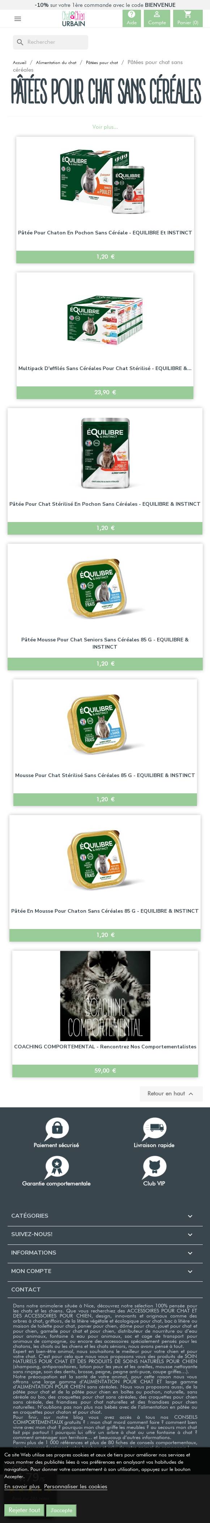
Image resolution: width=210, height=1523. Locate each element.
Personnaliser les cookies (75, 1487)
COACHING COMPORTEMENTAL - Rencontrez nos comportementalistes (105, 1046)
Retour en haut (171, 1094)
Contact (26, 1290)
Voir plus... (105, 127)
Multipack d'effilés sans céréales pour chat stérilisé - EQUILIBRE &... (105, 368)
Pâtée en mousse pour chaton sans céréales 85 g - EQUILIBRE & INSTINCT (105, 911)
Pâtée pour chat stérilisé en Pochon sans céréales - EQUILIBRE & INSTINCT (105, 504)
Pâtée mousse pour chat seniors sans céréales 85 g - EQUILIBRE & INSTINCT (105, 643)
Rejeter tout (24, 1510)
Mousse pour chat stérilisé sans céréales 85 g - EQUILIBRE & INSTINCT (105, 775)
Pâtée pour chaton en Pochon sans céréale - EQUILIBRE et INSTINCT (105, 232)
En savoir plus (23, 1487)
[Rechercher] (50, 42)
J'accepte (61, 1511)
